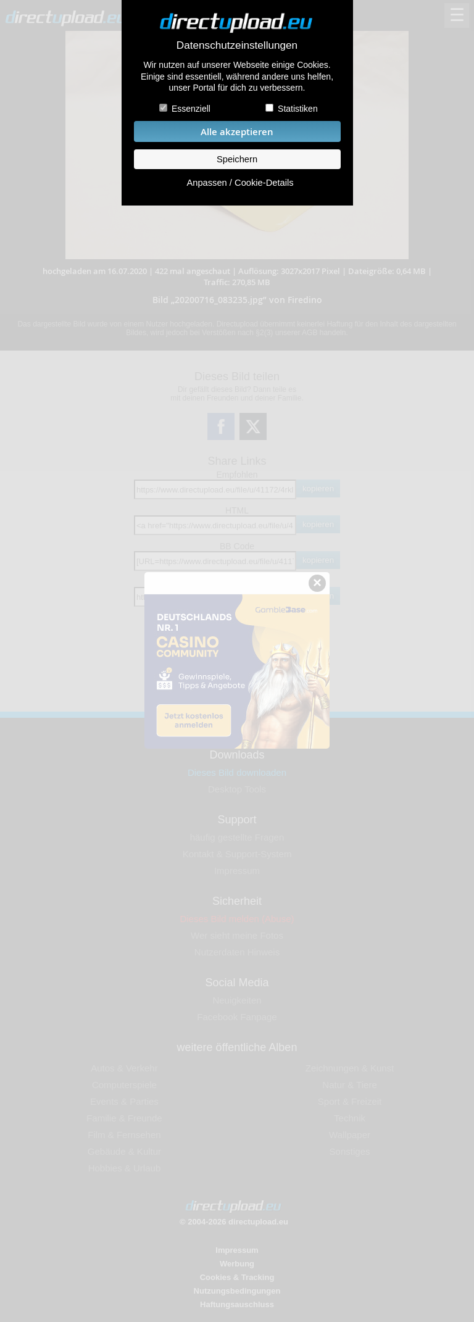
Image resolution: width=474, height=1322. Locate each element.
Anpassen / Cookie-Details (239, 183)
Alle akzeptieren (237, 132)
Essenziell (191, 109)
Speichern (237, 159)
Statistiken (298, 109)
